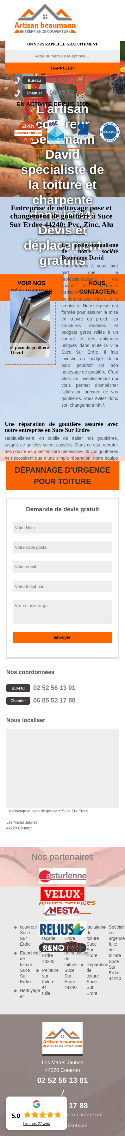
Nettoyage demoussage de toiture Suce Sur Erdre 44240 (70, 967)
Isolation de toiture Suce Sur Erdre (92, 941)
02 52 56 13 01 (56, 79)
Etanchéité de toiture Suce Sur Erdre (25, 967)
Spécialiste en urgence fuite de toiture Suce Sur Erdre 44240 (114, 952)
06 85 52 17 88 (56, 92)
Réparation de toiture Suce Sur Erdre (92, 979)
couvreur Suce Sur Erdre (25, 935)
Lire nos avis (36, 1123)
